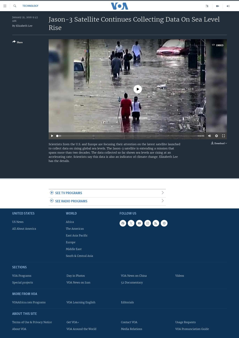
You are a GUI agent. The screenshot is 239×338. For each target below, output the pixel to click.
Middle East (74, 249)
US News (18, 222)
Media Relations (131, 329)
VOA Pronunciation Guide (192, 329)
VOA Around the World (81, 329)
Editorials (127, 302)
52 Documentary (132, 282)
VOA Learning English (81, 302)
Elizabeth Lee (24, 25)
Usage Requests (185, 322)
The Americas (75, 228)
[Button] (17, 42)
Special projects (22, 282)
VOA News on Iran (78, 282)
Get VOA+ (73, 322)
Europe (70, 242)
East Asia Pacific (77, 235)
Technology (30, 6)
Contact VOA (129, 322)
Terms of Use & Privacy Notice (32, 322)
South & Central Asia (79, 256)
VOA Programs (21, 276)
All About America (24, 228)
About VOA (19, 329)
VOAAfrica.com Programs (29, 302)
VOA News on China (134, 276)
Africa (70, 222)
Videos (179, 276)
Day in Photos (76, 276)
